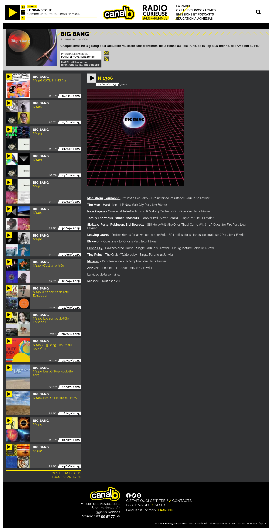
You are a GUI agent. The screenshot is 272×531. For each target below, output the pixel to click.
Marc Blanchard (198, 523)
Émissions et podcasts (195, 14)
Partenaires (138, 505)
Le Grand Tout (39, 10)
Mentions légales (256, 523)
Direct (32, 6)
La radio (183, 6)
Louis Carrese (237, 523)
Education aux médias (194, 18)
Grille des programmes (196, 10)
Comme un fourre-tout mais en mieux (53, 14)
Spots (160, 505)
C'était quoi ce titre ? (147, 500)
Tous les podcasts (65, 473)
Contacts (182, 500)
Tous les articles (66, 477)
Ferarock (165, 510)
